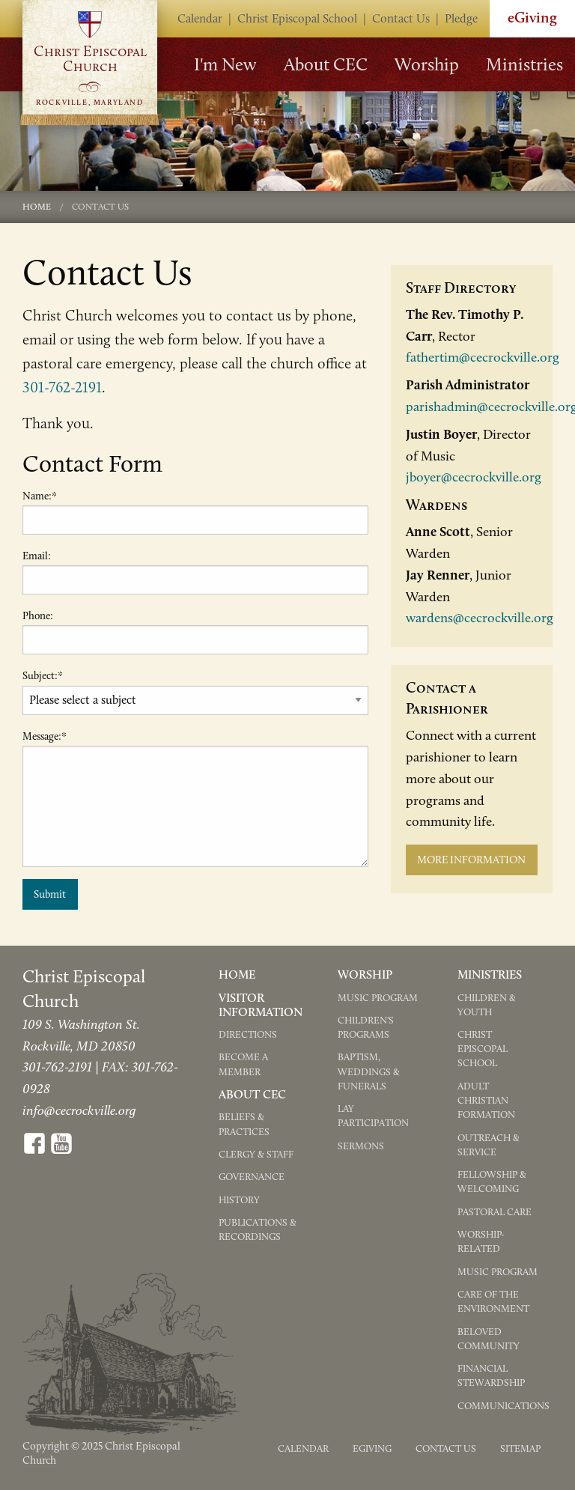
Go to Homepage (89, 61)
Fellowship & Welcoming (491, 1181)
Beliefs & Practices (244, 1124)
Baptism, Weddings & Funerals (369, 1071)
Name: (39, 496)
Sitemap (520, 1448)
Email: (36, 556)
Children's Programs (366, 1027)
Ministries (524, 64)
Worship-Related (481, 1241)
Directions (248, 1034)
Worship (427, 64)
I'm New (225, 64)
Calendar (199, 18)
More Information (471, 859)
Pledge (461, 18)
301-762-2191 (62, 387)
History (239, 1199)
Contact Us (401, 18)
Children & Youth (486, 1005)
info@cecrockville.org (79, 1110)
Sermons (361, 1146)
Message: (44, 736)
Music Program (378, 997)
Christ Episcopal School (297, 18)
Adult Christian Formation (486, 1100)
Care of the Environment (493, 1301)
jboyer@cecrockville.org (473, 477)
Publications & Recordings (257, 1229)
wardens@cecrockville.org (479, 617)
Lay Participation (373, 1115)
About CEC (326, 64)
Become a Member (243, 1064)
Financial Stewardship (491, 1375)
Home (36, 206)
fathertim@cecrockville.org (482, 357)
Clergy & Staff (256, 1154)
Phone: (37, 615)
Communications (503, 1405)
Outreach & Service (488, 1145)
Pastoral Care (494, 1211)
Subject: (42, 675)
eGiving (372, 1448)
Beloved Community (488, 1338)
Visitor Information (260, 1005)
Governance (252, 1176)
